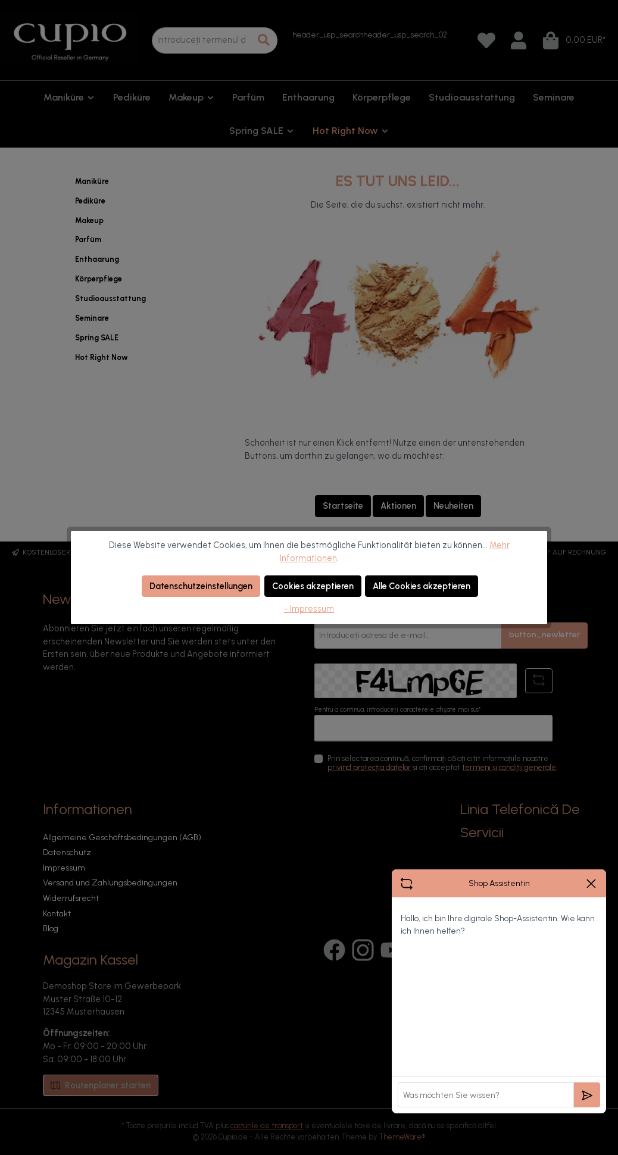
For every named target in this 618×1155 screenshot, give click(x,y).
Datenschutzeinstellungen (200, 586)
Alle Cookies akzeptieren (421, 586)
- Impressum (309, 608)
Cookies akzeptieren (313, 586)
